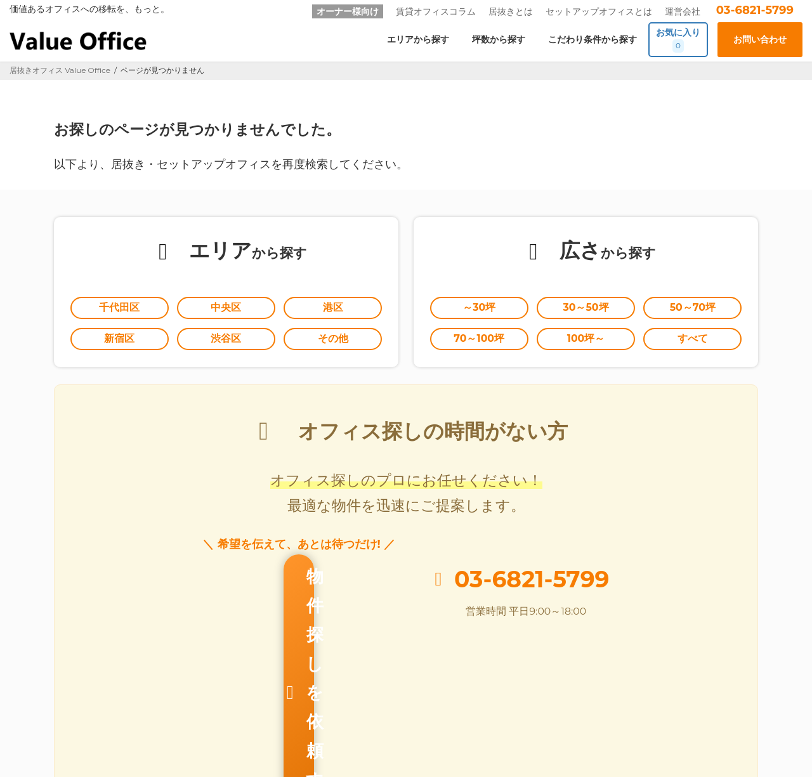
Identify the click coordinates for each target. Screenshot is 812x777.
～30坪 (479, 309)
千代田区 (119, 309)
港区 (333, 309)
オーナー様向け (348, 11)
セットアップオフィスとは (599, 11)
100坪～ (586, 342)
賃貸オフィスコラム (436, 11)
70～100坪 (479, 342)
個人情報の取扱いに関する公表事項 (621, 716)
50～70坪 (693, 309)
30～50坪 (586, 309)
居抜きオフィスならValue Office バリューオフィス (424, 752)
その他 (333, 342)
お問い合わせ (427, 716)
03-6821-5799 (755, 10)
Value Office (44, 716)
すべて (693, 342)
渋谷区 (226, 342)
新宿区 (119, 342)
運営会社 (682, 11)
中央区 (226, 309)
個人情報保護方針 (505, 716)
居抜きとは (510, 11)
